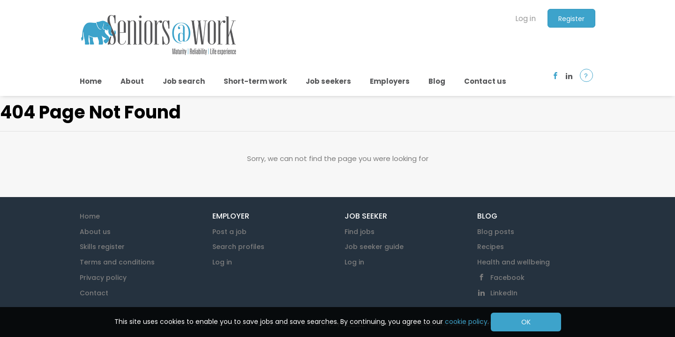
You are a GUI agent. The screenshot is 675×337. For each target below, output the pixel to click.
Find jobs (360, 231)
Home (90, 216)
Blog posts (495, 231)
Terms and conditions (117, 262)
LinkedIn (504, 293)
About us (95, 231)
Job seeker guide (374, 246)
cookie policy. (467, 321)
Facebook (507, 277)
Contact (94, 293)
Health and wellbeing (513, 262)
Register (571, 18)
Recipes (490, 246)
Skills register (102, 246)
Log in (525, 18)
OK (526, 322)
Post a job (229, 231)
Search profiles (238, 246)
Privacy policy (103, 277)
